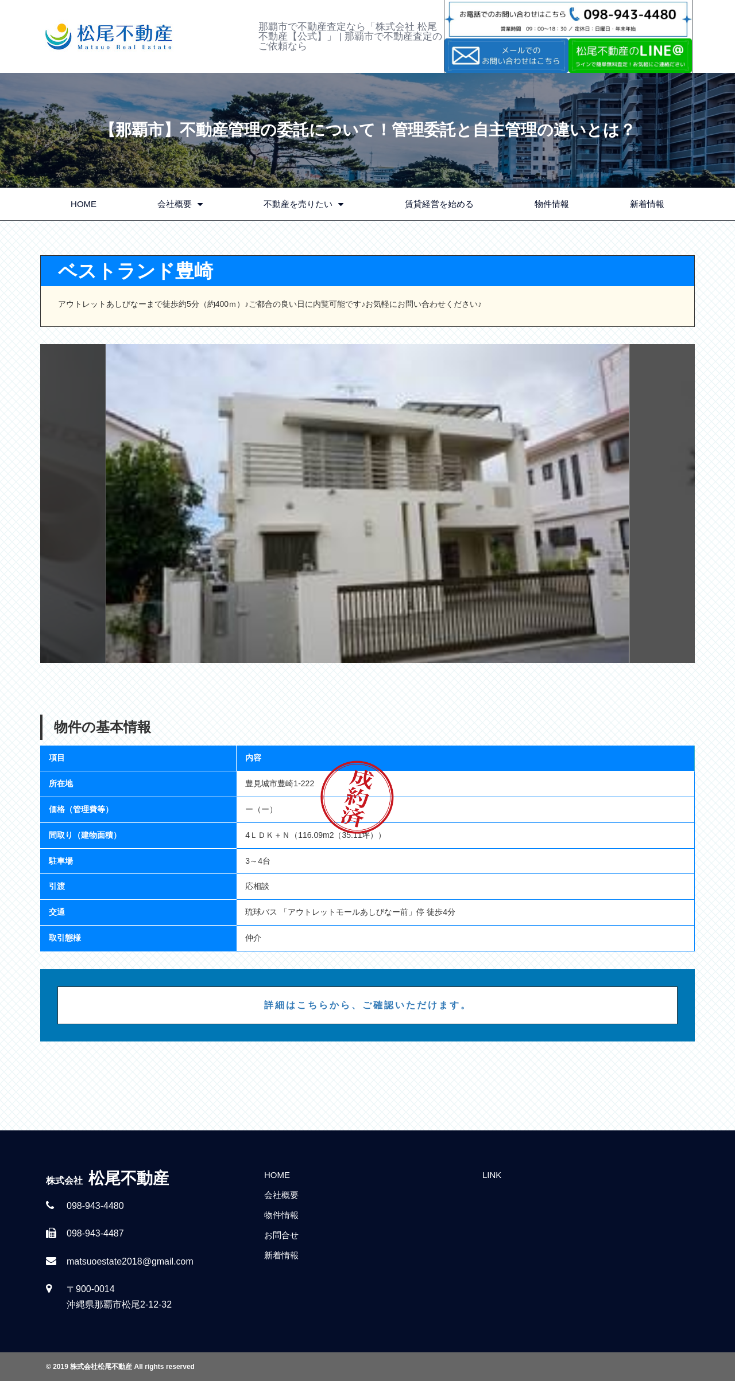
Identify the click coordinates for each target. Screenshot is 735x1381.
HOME (83, 204)
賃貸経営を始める (439, 204)
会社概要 (180, 204)
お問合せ (281, 1235)
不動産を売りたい (303, 204)
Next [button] (662, 503)
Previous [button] (73, 503)
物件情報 (552, 204)
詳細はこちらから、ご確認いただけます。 (367, 1005)
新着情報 (647, 204)
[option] (367, 503)
